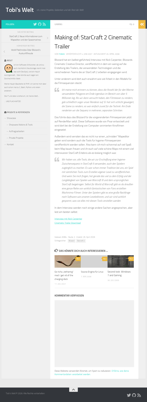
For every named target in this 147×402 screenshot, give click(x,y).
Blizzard (71, 241)
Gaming (59, 24)
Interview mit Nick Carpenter (70, 218)
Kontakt (10, 144)
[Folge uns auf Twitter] (35, 24)
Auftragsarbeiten (16, 131)
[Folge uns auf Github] (39, 24)
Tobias (62, 54)
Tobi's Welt (20, 9)
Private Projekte (16, 138)
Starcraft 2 (81, 241)
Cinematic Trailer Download (69, 222)
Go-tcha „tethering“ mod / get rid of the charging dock (65, 275)
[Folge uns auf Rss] (44, 24)
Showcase (11, 118)
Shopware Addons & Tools (21, 124)
